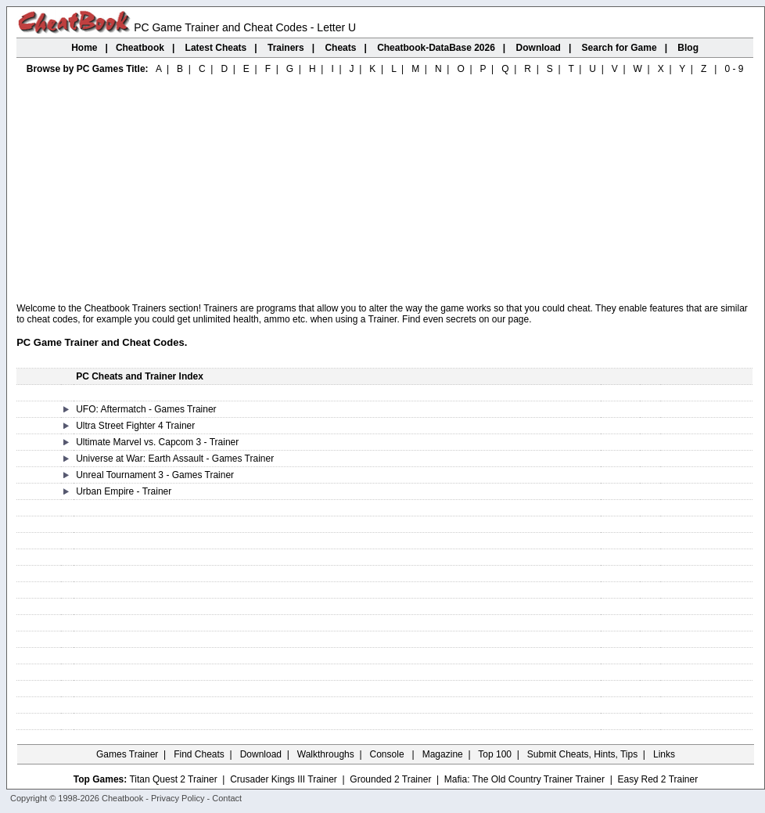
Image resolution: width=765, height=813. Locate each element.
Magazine (442, 754)
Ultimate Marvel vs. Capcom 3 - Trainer (157, 442)
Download (261, 754)
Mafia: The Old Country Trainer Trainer (524, 779)
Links (664, 754)
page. (520, 319)
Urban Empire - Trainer (123, 491)
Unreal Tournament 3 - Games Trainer (155, 474)
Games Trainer (127, 754)
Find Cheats (199, 754)
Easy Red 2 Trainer (657, 779)
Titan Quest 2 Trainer (173, 779)
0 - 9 (733, 68)
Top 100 (495, 754)
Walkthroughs (325, 754)
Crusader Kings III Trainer (283, 779)
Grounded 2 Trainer (390, 779)
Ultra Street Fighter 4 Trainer (135, 425)
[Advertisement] (385, 189)
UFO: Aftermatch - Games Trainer (146, 409)
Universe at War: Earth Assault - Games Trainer (175, 458)
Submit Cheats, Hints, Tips (582, 754)
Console (388, 754)
